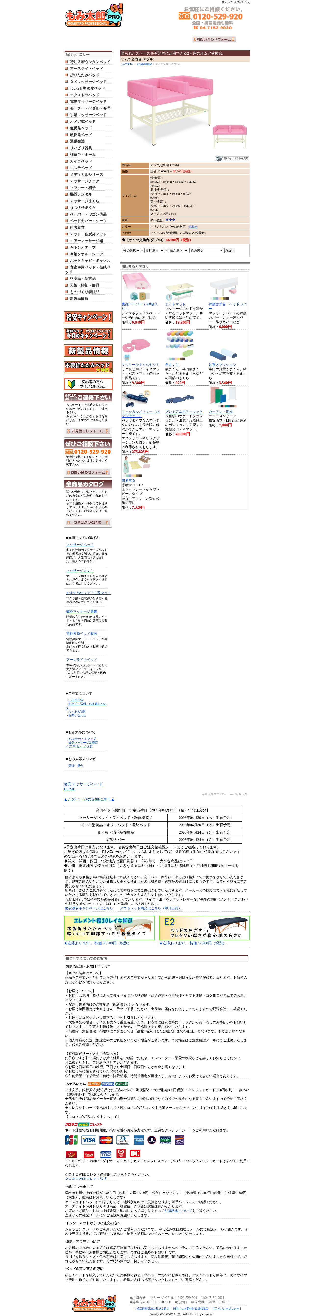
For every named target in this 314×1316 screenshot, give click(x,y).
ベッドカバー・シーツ (88, 221)
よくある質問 (77, 711)
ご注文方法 (75, 700)
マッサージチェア (84, 181)
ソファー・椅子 (83, 188)
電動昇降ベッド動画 (81, 634)
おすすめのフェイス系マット (88, 593)
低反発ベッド (81, 128)
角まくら (172, 365)
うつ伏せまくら (83, 208)
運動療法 (77, 141)
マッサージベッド (80, 545)
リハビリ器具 (81, 148)
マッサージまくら (84, 201)
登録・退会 (75, 765)
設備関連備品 (144, 64)
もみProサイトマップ (82, 738)
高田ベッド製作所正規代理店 (190, 1308)
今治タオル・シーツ (86, 254)
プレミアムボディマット (184, 411)
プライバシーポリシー (225, 1308)
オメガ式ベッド (83, 121)
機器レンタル (81, 194)
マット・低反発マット (88, 234)
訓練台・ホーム (83, 155)
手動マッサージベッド (88, 115)
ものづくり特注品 (84, 292)
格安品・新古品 (83, 279)
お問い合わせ (77, 715)
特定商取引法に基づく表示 (153, 1308)
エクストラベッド (84, 95)
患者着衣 (77, 228)
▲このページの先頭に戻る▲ (89, 799)
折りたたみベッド (84, 75)
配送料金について (178, 1211)
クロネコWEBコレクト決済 (86, 1179)
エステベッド (81, 168)
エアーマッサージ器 (86, 241)
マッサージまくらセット (140, 365)
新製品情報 (79, 299)
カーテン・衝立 (221, 411)
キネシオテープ (83, 247)
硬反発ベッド (81, 135)
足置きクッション (222, 365)
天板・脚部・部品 (84, 285)
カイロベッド (81, 161)
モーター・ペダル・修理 (90, 108)
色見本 (193, 226)
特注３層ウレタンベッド (90, 62)
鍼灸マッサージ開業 (81, 611)
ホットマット (175, 304)
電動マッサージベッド (88, 102)
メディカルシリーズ (86, 175)
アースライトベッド (86, 68)
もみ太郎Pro (126, 64)
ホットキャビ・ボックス (90, 261)
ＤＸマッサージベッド (88, 82)
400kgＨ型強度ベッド (87, 88)
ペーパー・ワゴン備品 (88, 214)
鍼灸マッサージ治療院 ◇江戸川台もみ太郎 (82, 744)
